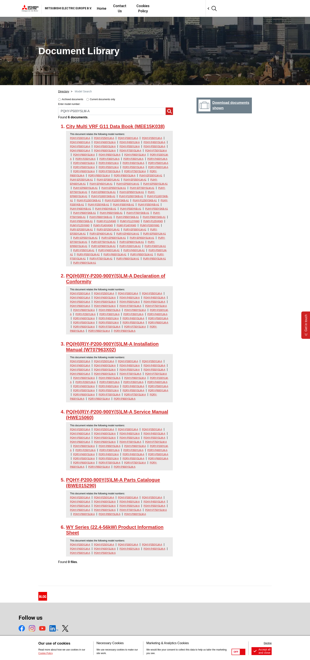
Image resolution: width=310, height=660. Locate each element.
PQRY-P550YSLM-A (133, 167)
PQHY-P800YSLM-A (84, 154)
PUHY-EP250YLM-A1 (81, 179)
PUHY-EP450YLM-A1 (101, 183)
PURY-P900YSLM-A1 (84, 262)
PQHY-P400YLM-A (80, 142)
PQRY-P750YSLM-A (135, 171)
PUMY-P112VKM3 (106, 221)
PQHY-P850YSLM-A (109, 154)
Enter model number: (69, 104)
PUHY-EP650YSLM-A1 (113, 188)
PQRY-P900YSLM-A (124, 175)
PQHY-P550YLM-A (130, 146)
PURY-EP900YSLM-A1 (103, 246)
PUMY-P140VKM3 (103, 225)
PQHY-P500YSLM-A (105, 146)
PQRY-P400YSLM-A (84, 163)
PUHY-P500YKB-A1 (130, 208)
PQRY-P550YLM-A (109, 167)
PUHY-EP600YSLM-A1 (85, 188)
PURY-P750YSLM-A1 (101, 258)
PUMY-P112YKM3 (129, 221)
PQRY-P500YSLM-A (84, 167)
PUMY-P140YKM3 (126, 225)
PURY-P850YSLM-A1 (154, 258)
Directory (63, 91)
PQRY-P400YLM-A (157, 159)
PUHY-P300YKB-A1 (123, 204)
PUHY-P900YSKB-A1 (154, 217)
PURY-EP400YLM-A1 (101, 233)
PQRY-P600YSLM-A (84, 171)
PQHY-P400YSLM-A (105, 142)
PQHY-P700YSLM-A (130, 150)
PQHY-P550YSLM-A (154, 146)
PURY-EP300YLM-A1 (134, 229)
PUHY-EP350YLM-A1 (135, 179)
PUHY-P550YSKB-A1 (156, 208)
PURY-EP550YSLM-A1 (85, 237)
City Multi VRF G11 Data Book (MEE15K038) (115, 126)
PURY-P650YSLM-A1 (141, 254)
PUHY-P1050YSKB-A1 (131, 196)
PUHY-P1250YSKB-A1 (145, 200)
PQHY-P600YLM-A (80, 150)
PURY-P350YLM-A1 (83, 250)
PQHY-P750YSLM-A (156, 150)
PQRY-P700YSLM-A (109, 171)
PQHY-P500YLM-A (80, 146)
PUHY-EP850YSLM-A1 (132, 192)
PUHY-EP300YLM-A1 (108, 179)
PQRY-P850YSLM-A (99, 175)
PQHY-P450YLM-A (130, 142)
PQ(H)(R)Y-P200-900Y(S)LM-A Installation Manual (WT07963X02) (112, 346)
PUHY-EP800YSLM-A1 (103, 192)
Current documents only (102, 99)
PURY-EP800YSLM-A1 (131, 242)
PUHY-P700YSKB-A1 (137, 213)
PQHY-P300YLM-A (128, 138)
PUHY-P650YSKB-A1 (111, 213)
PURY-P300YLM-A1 (155, 246)
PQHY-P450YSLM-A (154, 142)
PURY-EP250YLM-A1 (108, 229)
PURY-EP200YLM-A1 (81, 229)
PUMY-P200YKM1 (149, 225)
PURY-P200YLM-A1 (130, 246)
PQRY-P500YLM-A (158, 163)
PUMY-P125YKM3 (79, 225)
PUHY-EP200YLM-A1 (150, 175)
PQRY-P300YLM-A (109, 159)
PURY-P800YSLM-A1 (127, 258)
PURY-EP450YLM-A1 (127, 233)
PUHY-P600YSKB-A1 (84, 213)
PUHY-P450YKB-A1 (105, 208)
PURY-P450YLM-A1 (134, 250)
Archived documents (72, 99)
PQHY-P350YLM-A (152, 138)
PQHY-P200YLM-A (80, 138)
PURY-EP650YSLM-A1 (142, 237)
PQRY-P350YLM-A (133, 159)
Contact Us (177, 8)
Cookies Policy (204, 8)
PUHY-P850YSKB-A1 (127, 217)
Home (158, 8)
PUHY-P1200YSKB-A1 (117, 200)
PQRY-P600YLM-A (158, 167)
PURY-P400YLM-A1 (108, 250)
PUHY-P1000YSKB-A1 (103, 196)
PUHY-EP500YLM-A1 (127, 183)
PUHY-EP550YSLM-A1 (155, 183)
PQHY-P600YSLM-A (105, 150)
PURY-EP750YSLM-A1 (103, 242)
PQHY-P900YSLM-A (135, 154)
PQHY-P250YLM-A (104, 138)
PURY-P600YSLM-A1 (115, 254)
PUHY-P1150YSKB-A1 (89, 200)
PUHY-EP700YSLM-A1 (142, 188)
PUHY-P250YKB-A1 (98, 204)
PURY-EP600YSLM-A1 (113, 237)
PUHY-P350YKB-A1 (148, 204)
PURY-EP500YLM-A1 (154, 233)
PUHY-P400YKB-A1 (80, 208)
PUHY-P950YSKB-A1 (81, 221)
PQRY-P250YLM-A (85, 159)
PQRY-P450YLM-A (109, 163)
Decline (268, 643)
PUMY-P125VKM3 (153, 221)
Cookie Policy (45, 653)
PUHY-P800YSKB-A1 (101, 217)
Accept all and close (264, 651)
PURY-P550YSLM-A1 (88, 254)
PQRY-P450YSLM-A (133, 163)
